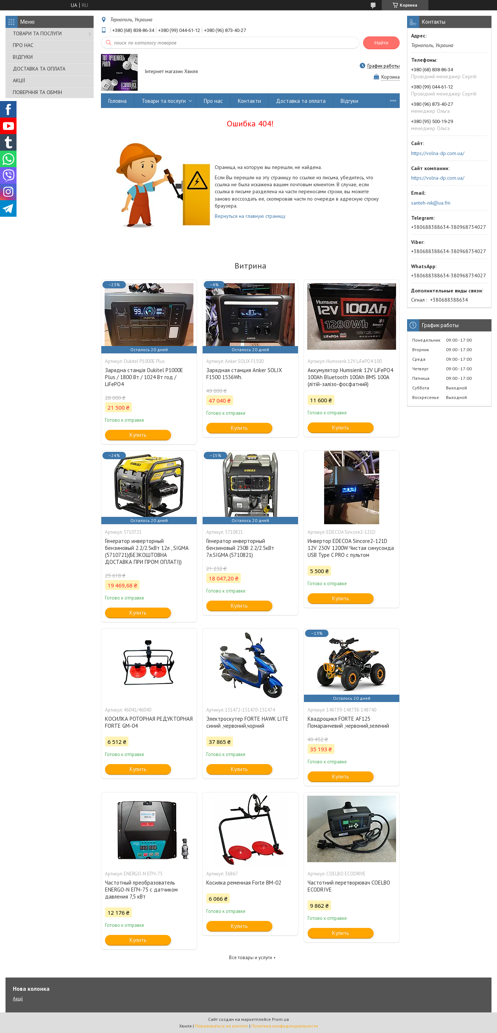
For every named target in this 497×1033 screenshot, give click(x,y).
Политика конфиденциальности (284, 1026)
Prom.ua (280, 1019)
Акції (18, 999)
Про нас (213, 101)
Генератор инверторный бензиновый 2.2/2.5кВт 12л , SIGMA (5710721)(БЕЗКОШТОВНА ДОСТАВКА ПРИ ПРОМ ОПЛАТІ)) (146, 551)
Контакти (249, 101)
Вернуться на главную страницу (250, 216)
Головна (117, 101)
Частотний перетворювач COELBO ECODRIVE (349, 886)
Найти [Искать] (381, 43)
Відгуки (349, 101)
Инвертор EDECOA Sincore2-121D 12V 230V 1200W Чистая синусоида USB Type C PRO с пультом (351, 547)
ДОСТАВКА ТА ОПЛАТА (39, 68)
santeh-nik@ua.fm (430, 202)
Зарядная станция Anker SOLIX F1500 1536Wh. (244, 374)
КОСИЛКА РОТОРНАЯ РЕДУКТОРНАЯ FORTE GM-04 (149, 722)
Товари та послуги (164, 101)
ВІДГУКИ (23, 57)
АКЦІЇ (19, 80)
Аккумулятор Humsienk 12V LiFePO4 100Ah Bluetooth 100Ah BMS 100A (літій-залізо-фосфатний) (350, 377)
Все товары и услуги (250, 957)
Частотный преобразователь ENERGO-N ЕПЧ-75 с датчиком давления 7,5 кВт (141, 889)
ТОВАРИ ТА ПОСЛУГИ (37, 33)
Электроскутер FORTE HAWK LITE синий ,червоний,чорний (247, 722)
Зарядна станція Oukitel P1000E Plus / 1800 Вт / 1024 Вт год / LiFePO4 (144, 377)
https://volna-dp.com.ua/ (437, 153)
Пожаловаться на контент (221, 1026)
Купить (138, 434)
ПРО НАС (23, 45)
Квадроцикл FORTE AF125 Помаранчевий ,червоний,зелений (348, 722)
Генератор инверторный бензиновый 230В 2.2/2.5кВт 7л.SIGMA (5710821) (240, 547)
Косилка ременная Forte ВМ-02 (243, 882)
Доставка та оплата (301, 101)
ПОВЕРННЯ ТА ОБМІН (37, 92)
